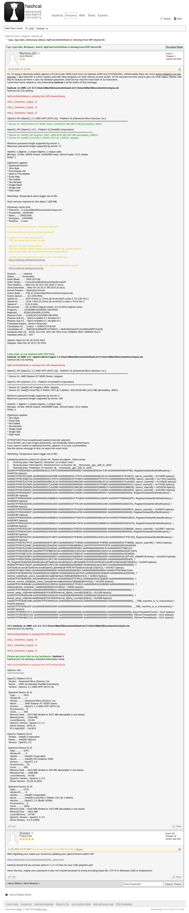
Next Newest (31, 883)
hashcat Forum (12, 36)
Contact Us (26, 904)
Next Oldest (15, 883)
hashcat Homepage (43, 904)
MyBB (19, 909)
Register (41, 28)
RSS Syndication (124, 904)
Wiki (82, 15)
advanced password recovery (32, 11)
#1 (179, 69)
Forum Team (12, 904)
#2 (179, 849)
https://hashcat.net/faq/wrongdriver (26, 259)
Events (102, 15)
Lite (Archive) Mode (81, 904)
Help (179, 18)
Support (26, 36)
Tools (91, 15)
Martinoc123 (28, 53)
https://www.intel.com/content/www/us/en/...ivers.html (35, 859)
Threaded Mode (174, 47)
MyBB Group (41, 909)
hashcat (57, 15)
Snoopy (24, 833)
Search (167, 18)
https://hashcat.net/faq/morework (25, 268)
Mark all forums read (103, 904)
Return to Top (62, 904)
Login (31, 28)
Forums (71, 15)
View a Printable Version (20, 894)
